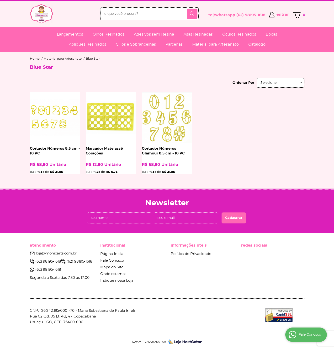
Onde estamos (113, 274)
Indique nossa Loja (116, 280)
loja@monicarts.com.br (56, 253)
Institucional (112, 245)
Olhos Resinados (108, 34)
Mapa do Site (111, 267)
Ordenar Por (243, 83)
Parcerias (174, 44)
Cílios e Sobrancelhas (136, 44)
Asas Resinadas (198, 34)
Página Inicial (112, 254)
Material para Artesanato (215, 44)
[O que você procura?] (192, 14)
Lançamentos (70, 34)
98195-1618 (250, 15)
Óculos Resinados (239, 34)
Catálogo (256, 44)
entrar (282, 14)
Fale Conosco (112, 260)
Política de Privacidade (191, 254)
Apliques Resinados (87, 44)
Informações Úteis (189, 245)
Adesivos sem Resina (154, 34)
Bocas (271, 34)
